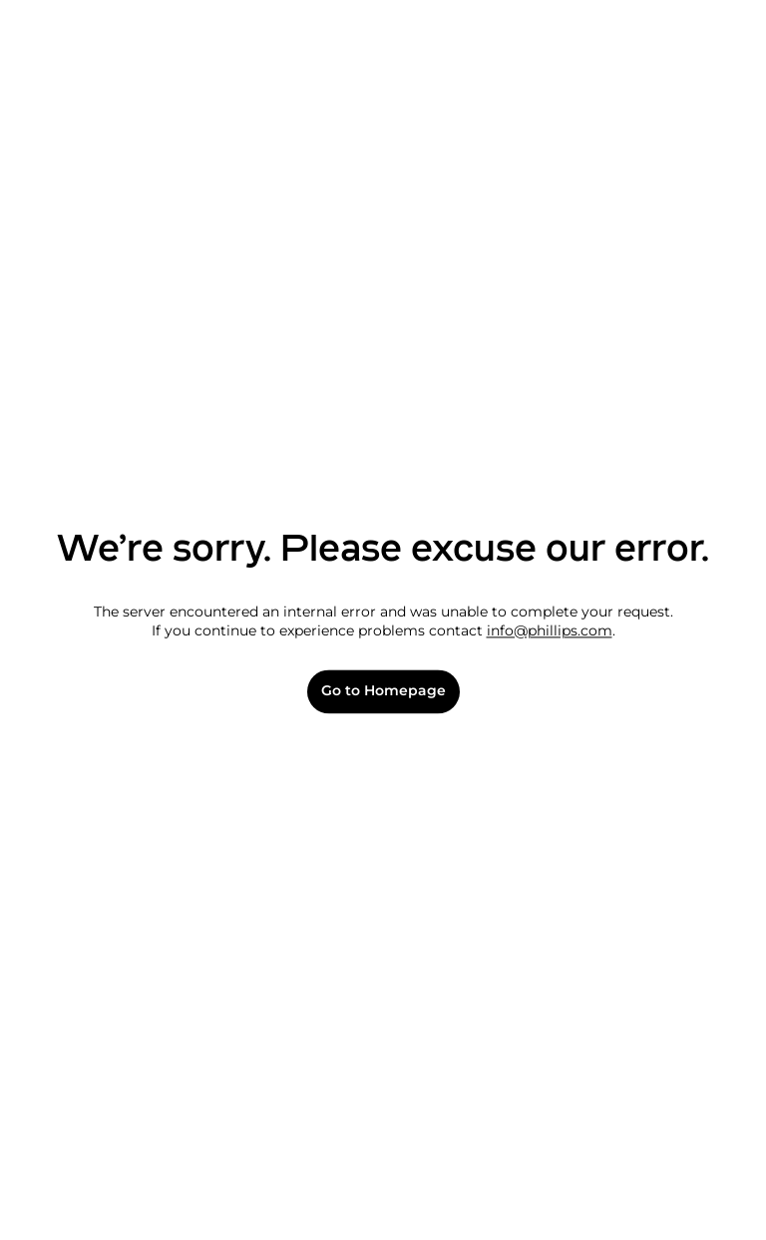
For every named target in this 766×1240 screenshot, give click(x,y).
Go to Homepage (383, 691)
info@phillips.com (549, 631)
